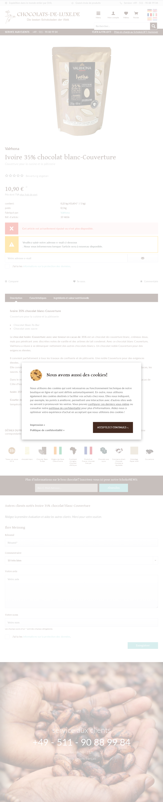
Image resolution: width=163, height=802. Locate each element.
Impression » (37, 424)
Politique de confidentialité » (47, 430)
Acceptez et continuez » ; (113, 427)
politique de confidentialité (65, 408)
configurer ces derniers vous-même (108, 404)
